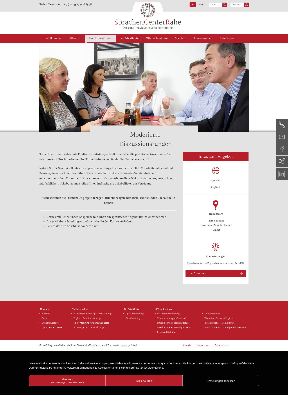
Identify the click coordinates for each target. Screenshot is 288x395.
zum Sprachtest (197, 273)
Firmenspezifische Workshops (89, 327)
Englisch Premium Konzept (87, 318)
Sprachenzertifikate (52, 327)
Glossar (201, 4)
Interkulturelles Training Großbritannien (225, 327)
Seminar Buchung (166, 332)
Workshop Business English (218, 318)
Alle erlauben (144, 381)
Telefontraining (212, 313)
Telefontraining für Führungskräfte (91, 323)
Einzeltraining (133, 318)
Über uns (44, 309)
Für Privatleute (131, 309)
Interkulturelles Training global (173, 323)
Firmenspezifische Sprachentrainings (92, 313)
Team (45, 318)
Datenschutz (221, 345)
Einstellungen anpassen (220, 381)
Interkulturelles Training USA (219, 323)
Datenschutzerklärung (149, 367)
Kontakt (46, 313)
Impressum (203, 345)
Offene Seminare (163, 309)
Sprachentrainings (135, 313)
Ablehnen (67, 381)
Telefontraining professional (171, 318)
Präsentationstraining (168, 313)
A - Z (192, 4)
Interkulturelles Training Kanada (173, 327)
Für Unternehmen (81, 309)
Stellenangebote (50, 323)
